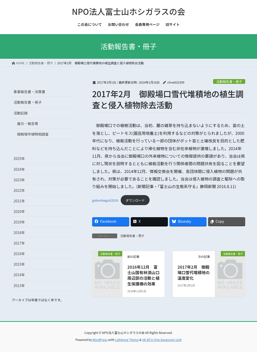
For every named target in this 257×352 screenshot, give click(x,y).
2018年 (19, 232)
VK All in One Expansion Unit (162, 339)
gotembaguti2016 (105, 200)
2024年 (19, 169)
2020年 (19, 211)
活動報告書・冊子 (229, 81)
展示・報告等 (27, 123)
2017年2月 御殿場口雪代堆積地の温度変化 (193, 272)
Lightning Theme (127, 339)
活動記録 (21, 112)
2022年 (19, 190)
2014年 (19, 274)
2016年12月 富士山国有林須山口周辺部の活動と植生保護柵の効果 (143, 275)
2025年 (19, 158)
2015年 (19, 264)
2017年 (19, 243)
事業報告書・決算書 (29, 91)
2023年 (19, 179)
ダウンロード (135, 200)
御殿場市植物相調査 (33, 134)
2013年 (19, 285)
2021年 (19, 200)
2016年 (19, 253)
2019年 (19, 221)
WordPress (100, 339)
